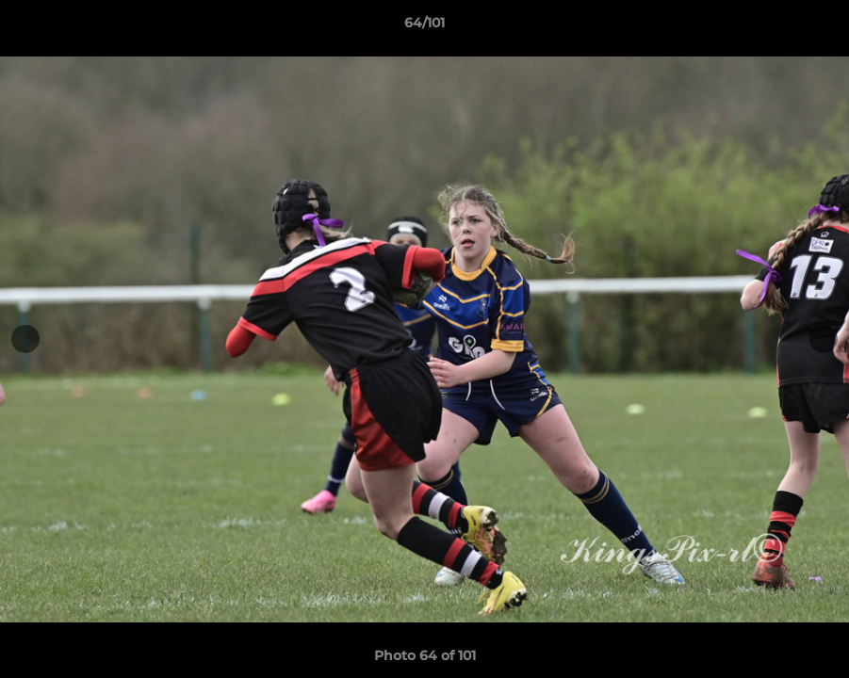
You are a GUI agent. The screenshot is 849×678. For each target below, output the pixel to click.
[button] (815, 27)
